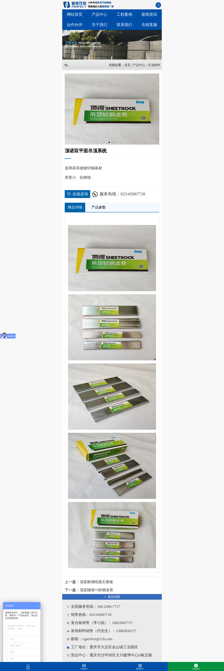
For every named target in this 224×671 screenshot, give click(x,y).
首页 (127, 65)
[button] (109, 142)
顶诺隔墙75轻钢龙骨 (96, 590)
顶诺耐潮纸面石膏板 (96, 582)
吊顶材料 (154, 65)
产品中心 (139, 65)
